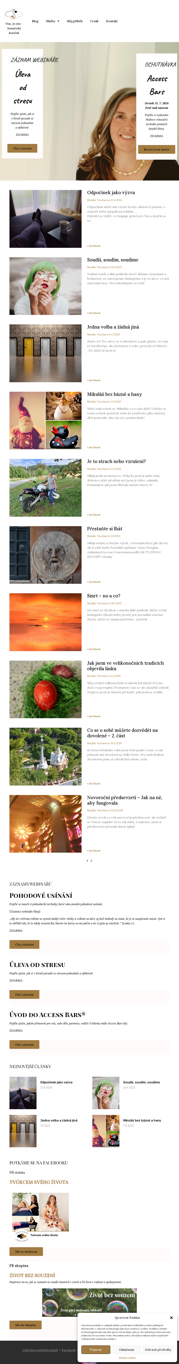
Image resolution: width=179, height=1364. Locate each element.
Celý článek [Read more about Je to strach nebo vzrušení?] (93, 514)
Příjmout (96, 1349)
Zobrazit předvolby (158, 1349)
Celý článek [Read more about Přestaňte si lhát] (93, 581)
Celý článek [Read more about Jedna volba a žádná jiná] (93, 380)
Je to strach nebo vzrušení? (116, 461)
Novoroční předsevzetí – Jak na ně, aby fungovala (124, 800)
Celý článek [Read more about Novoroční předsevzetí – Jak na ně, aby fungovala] (93, 850)
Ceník (94, 21)
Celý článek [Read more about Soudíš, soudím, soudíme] (93, 313)
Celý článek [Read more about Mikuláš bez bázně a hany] (93, 447)
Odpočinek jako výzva (111, 192)
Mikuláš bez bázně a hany (114, 394)
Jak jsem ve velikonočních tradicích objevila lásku (125, 666)
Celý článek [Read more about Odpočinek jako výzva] (93, 245)
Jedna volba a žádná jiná (113, 327)
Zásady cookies (127, 1357)
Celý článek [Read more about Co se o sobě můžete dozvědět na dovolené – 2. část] (93, 783)
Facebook (68, 1350)
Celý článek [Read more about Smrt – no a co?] (93, 649)
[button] (171, 1318)
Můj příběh (74, 21)
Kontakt (112, 21)
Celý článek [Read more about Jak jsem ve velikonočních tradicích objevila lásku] (93, 716)
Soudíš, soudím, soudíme (113, 260)
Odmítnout (126, 1349)
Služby (52, 21)
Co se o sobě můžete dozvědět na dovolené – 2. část (122, 733)
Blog (35, 21)
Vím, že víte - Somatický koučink (14, 28)
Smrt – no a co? (103, 596)
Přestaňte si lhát (104, 529)
